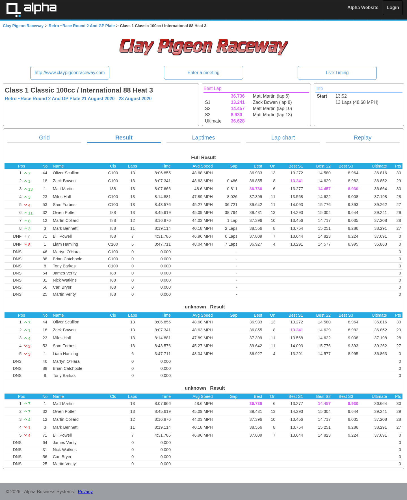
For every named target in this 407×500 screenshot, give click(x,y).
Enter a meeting (204, 72)
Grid (44, 137)
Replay (362, 137)
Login (393, 7)
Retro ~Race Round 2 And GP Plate (82, 25)
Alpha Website (362, 7)
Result (124, 137)
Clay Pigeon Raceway (23, 25)
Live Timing (337, 72)
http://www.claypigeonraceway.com (70, 72)
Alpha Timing (31, 9)
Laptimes (203, 137)
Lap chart (283, 137)
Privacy (85, 491)
